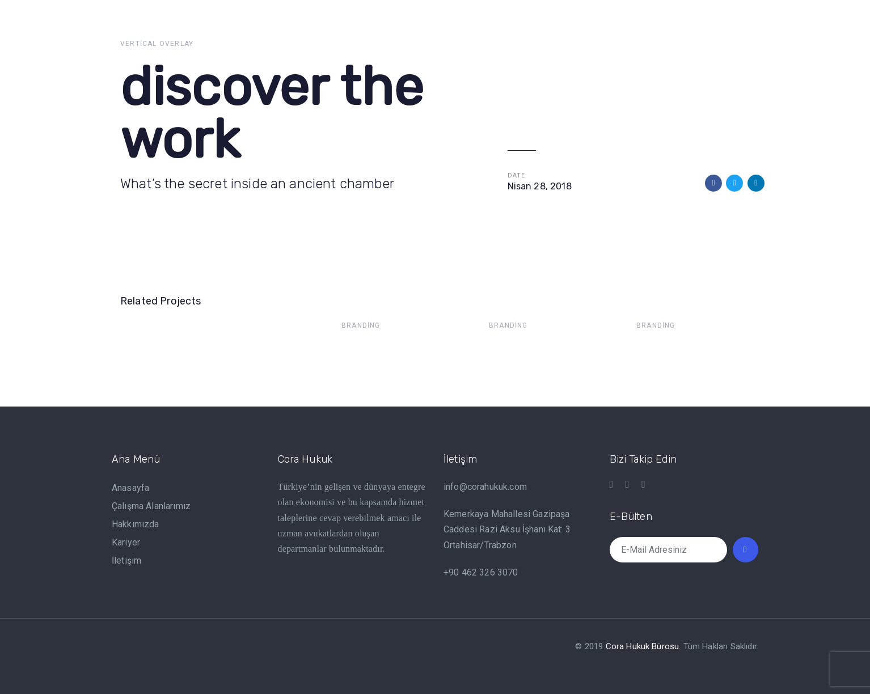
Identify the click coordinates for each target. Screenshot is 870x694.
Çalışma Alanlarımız (151, 506)
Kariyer (126, 542)
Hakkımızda (135, 524)
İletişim (126, 560)
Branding (361, 325)
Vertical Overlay (156, 44)
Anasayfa (130, 488)
